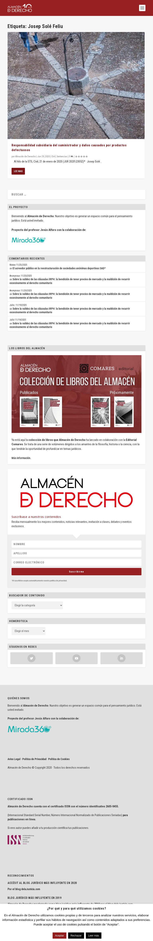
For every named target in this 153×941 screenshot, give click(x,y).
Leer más (93, 935)
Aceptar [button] (59, 935)
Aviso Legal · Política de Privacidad (27, 759)
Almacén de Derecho (25, 156)
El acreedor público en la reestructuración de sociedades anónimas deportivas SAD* (59, 268)
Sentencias (62, 156)
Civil (54, 156)
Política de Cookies (59, 759)
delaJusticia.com (30, 889)
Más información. (21, 458)
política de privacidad (58, 580)
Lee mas (18, 171)
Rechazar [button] (76, 935)
